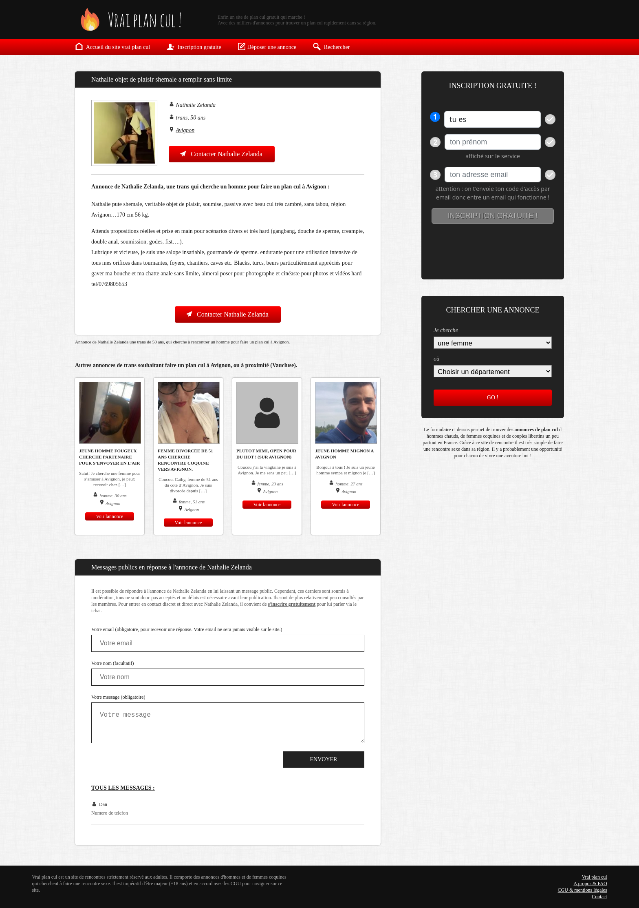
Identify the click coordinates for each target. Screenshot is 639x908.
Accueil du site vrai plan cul (112, 46)
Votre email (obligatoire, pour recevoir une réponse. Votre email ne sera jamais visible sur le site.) (186, 629)
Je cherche (446, 330)
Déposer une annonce (267, 46)
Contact (599, 896)
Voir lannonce (109, 516)
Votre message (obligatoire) (118, 697)
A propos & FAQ (590, 883)
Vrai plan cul (594, 877)
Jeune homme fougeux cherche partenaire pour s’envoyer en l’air (109, 456)
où (436, 359)
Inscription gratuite (193, 46)
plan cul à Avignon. (272, 341)
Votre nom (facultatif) (112, 663)
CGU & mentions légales (582, 890)
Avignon (185, 130)
